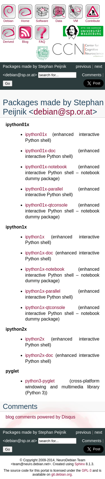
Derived (8, 40)
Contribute (92, 19)
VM (76, 19)
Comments (92, 75)
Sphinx (79, 464)
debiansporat (63, 111)
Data (59, 19)
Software (42, 19)
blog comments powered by (40, 417)
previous (83, 66)
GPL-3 (87, 471)
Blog (25, 40)
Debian (8, 19)
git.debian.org (61, 474)
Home (25, 19)
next (98, 66)
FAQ (42, 40)
